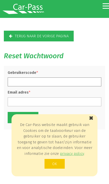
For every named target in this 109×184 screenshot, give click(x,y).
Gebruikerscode (22, 72)
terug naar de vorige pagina (42, 36)
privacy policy (72, 153)
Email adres (18, 92)
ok (54, 164)
